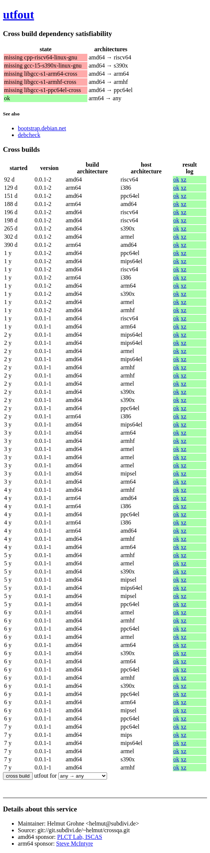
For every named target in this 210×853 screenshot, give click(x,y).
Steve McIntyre (74, 843)
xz (183, 179)
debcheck (29, 135)
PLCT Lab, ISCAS (79, 837)
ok (176, 179)
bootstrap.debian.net (42, 128)
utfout (18, 14)
